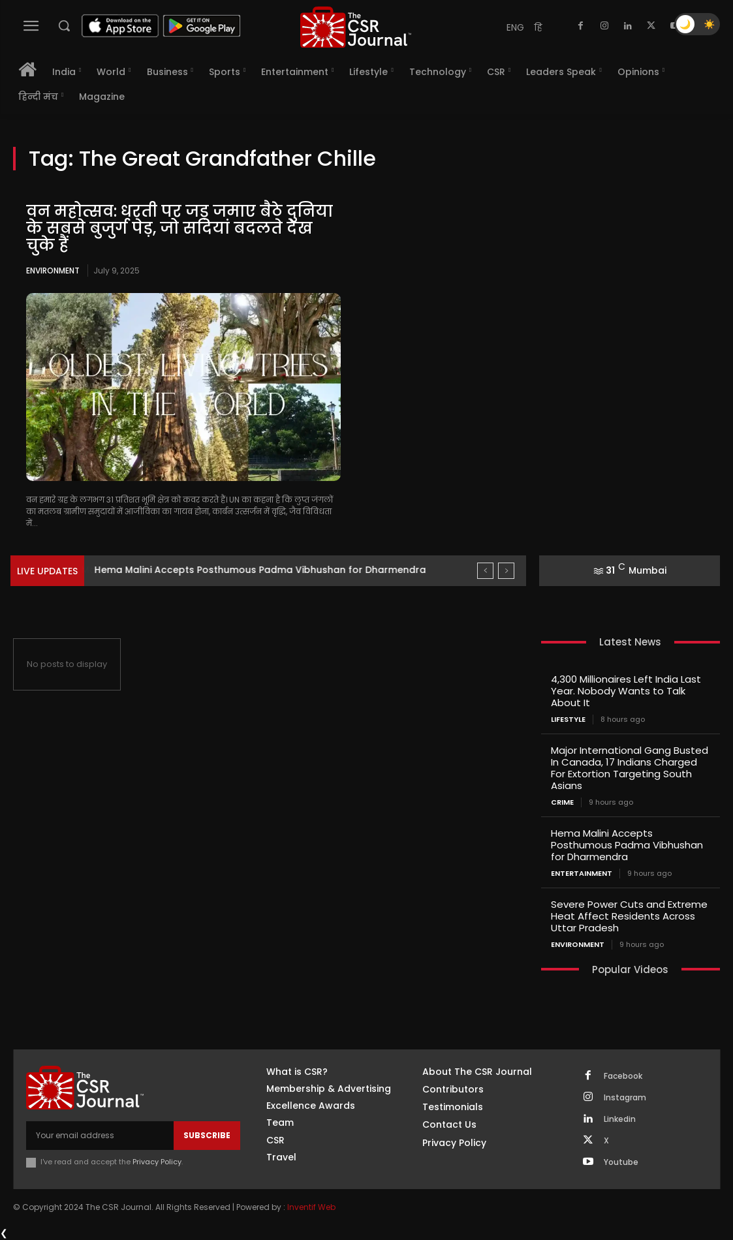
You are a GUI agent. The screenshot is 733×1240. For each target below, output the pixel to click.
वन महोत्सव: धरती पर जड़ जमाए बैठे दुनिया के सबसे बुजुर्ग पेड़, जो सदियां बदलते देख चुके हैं (179, 228)
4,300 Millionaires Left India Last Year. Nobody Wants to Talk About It (626, 690)
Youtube (621, 1162)
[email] (100, 1135)
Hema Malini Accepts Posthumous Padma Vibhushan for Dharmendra (627, 844)
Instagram (625, 1098)
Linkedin (620, 1119)
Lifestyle (568, 719)
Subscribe (206, 1135)
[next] (506, 571)
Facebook (623, 1076)
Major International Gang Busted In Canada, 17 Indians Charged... (249, 569)
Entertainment (581, 873)
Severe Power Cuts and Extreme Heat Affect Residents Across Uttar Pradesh (629, 916)
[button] (64, 25)
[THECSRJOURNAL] (356, 27)
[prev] (485, 571)
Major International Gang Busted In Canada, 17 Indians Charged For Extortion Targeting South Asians (629, 767)
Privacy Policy (157, 1161)
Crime (562, 802)
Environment (53, 270)
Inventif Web (311, 1207)
